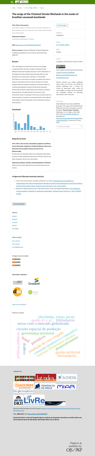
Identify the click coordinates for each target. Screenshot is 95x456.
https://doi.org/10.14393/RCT (37, 414)
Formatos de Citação (64, 126)
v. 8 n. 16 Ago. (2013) (30, 8)
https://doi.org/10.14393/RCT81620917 (28, 45)
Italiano (14, 225)
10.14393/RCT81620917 (71, 114)
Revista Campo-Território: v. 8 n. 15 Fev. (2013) (51, 186)
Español (14, 219)
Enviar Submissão (19, 204)
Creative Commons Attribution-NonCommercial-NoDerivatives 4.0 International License (66, 75)
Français (15, 222)
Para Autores (16, 244)
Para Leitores (16, 241)
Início (13, 8)
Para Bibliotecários (17, 247)
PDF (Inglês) (63, 25)
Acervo (20, 8)
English (14, 216)
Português (15, 228)
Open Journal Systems (19, 304)
